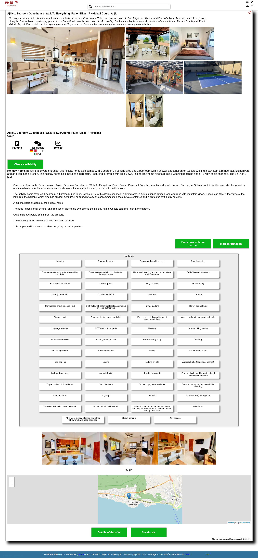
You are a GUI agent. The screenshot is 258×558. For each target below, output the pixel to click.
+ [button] (12, 479)
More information (231, 243)
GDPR (187, 554)
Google (81, 554)
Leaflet (231, 523)
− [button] (12, 484)
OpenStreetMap (243, 523)
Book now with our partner (193, 244)
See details (149, 532)
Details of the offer (109, 532)
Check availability (25, 164)
